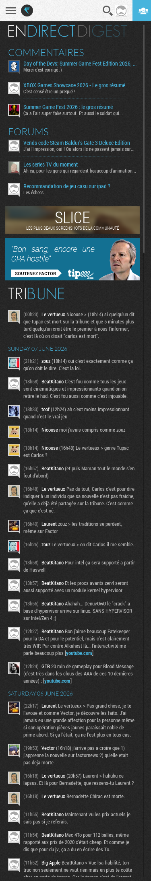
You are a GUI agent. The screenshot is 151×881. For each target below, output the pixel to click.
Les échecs (33, 192)
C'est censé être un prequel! (49, 91)
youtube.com (79, 653)
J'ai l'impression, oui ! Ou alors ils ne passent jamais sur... (78, 149)
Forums (28, 132)
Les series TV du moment (50, 164)
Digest (102, 31)
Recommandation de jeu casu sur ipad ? (66, 186)
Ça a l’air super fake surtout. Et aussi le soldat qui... (73, 113)
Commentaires (46, 52)
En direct (41, 31)
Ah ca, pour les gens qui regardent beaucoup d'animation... (79, 170)
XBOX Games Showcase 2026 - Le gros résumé (74, 85)
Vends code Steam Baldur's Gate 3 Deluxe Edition (76, 143)
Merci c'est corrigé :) (42, 69)
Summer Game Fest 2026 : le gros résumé (68, 107)
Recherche (108, 11)
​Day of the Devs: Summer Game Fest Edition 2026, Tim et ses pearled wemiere (80, 63)
